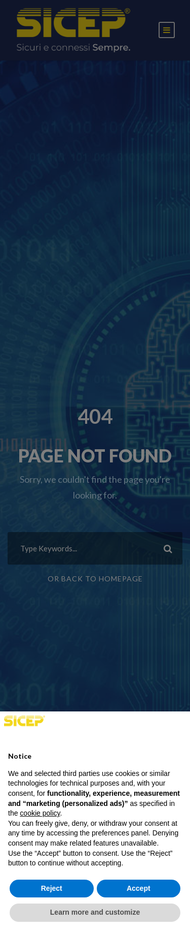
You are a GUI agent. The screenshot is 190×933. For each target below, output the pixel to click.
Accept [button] (138, 888)
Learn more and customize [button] (95, 912)
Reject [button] (51, 888)
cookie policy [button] (40, 813)
